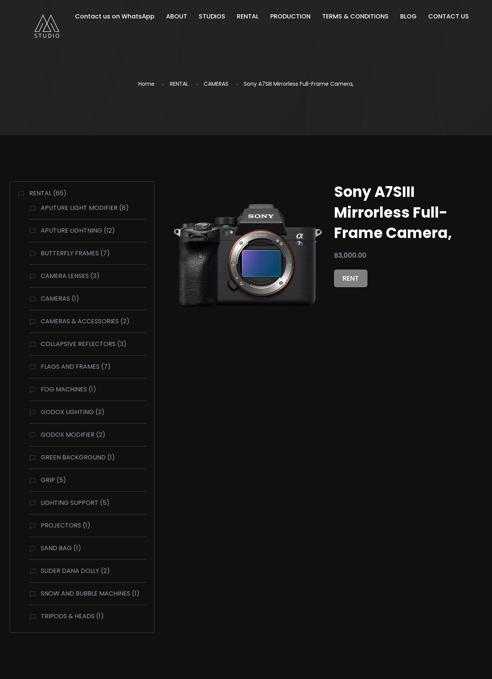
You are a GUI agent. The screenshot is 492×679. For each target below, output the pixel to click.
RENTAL (248, 16)
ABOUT (176, 16)
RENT (350, 278)
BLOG (408, 16)
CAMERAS (216, 84)
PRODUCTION (290, 16)
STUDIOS (212, 16)
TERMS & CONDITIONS (355, 16)
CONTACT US (448, 16)
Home (146, 84)
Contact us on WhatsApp (115, 16)
